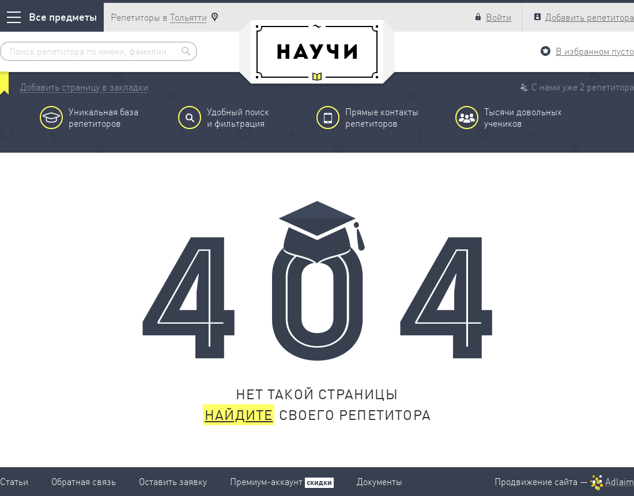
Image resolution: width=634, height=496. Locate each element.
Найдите (239, 414)
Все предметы (52, 17)
